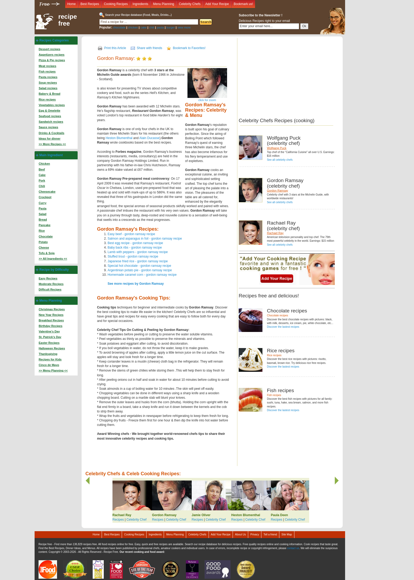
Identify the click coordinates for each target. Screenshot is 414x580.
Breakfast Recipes (51, 320)
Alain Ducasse (149, 138)
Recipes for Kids (50, 359)
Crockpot (45, 197)
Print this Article (115, 48)
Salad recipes (48, 88)
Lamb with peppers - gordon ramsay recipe (137, 252)
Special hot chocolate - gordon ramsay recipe (139, 266)
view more (184, 27)
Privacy (254, 534)
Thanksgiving (48, 353)
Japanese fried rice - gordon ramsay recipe (137, 261)
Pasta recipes (48, 77)
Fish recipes (47, 71)
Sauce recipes (48, 127)
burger (170, 27)
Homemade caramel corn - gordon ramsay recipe (141, 275)
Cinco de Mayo (49, 365)
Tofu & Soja (46, 253)
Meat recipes (47, 66)
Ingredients (140, 4)
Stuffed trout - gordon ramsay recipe (132, 256)
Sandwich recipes (51, 121)
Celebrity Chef (136, 519)
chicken (133, 27)
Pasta (42, 208)
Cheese (44, 247)
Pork (42, 180)
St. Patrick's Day (50, 337)
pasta (160, 27)
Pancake (44, 225)
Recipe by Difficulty (54, 270)
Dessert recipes (49, 49)
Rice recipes (47, 99)
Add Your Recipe (217, 4)
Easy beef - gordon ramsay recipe (131, 234)
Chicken (44, 163)
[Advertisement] (283, 75)
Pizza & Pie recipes (52, 60)
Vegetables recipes (52, 105)
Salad (42, 214)
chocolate (119, 27)
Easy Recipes (48, 278)
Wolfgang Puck (276, 148)
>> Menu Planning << (53, 370)
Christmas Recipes (52, 309)
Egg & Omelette (49, 110)
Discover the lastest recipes (283, 326)
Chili (42, 186)
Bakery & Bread (49, 93)
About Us (240, 534)
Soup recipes (48, 82)
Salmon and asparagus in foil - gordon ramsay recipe (144, 238)
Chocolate (46, 236)
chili (151, 27)
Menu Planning (163, 4)
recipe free (67, 20)
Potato (43, 242)
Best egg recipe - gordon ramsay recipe (135, 243)
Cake (42, 175)
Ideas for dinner (49, 138)
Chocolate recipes (277, 315)
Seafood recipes (50, 116)
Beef (42, 169)
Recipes (118, 519)
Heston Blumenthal (119, 138)
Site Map (286, 534)
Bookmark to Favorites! (189, 48)
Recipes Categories (54, 40)
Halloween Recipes (52, 348)
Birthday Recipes (50, 325)
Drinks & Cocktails (51, 133)
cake (143, 27)
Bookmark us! (243, 4)
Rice (42, 230)
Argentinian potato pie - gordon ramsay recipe (139, 270)
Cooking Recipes (116, 4)
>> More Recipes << (52, 144)
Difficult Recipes (50, 289)
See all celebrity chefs (280, 159)
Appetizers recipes (51, 54)
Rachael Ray (275, 233)
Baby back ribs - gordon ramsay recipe (134, 247)
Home (71, 4)
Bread (43, 219)
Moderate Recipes (51, 284)
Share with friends (149, 48)
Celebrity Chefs (190, 4)
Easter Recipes (49, 342)
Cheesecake (47, 191)
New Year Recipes (51, 314)
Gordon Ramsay (277, 190)
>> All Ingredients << (53, 258)
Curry (42, 203)
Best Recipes (90, 4)
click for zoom (207, 100)
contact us (293, 548)
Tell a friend (270, 534)
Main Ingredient (51, 155)
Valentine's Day (49, 331)
